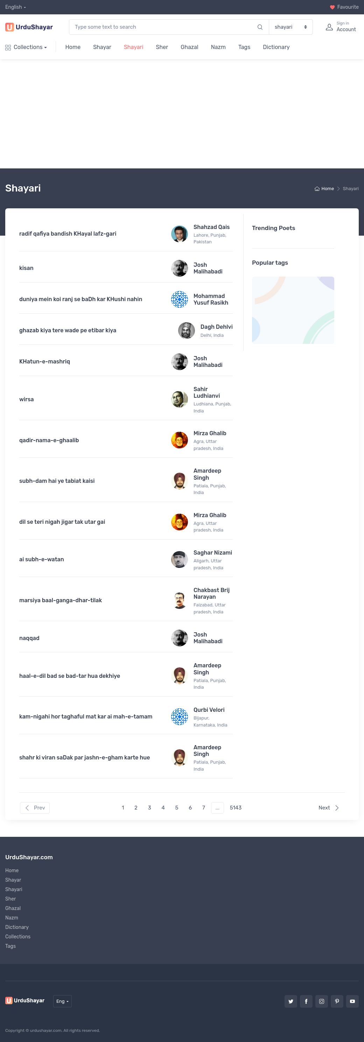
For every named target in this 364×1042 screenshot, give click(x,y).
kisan (26, 268)
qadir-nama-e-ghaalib (49, 440)
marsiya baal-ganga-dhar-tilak (60, 600)
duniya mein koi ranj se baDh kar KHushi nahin (80, 299)
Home (72, 47)
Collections (24, 47)
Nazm (218, 47)
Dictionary (276, 47)
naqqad (29, 638)
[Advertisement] (185, 114)
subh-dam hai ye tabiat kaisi (57, 481)
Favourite (344, 7)
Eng (60, 1001)
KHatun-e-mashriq (44, 361)
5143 (235, 808)
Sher (162, 47)
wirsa (26, 399)
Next (328, 808)
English (13, 7)
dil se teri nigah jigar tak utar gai (62, 522)
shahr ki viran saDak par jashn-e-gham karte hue (84, 757)
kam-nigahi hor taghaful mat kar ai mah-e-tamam (86, 716)
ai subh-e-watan (41, 559)
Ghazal (189, 47)
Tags (244, 47)
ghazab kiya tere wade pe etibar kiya (67, 330)
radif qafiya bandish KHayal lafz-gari (67, 233)
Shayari (134, 47)
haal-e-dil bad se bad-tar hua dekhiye (69, 676)
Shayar (102, 47)
